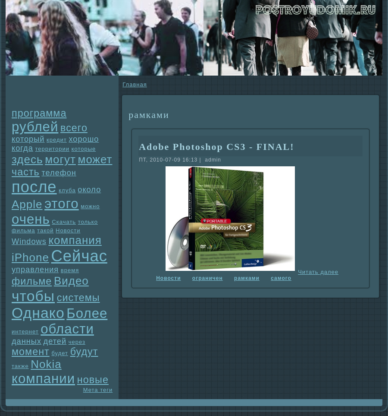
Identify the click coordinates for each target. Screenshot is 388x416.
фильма (23, 230)
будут (84, 351)
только (88, 222)
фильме (32, 281)
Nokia (46, 364)
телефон (58, 172)
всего (74, 127)
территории (52, 149)
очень (31, 219)
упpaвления (35, 269)
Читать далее (318, 272)
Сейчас (79, 256)
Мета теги (98, 390)
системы (78, 297)
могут (60, 159)
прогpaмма (39, 113)
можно (90, 206)
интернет (25, 331)
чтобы (33, 296)
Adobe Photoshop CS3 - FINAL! (216, 146)
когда (22, 148)
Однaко (38, 313)
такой (45, 230)
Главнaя (134, 84)
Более (86, 313)
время (70, 270)
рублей (35, 126)
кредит (57, 140)
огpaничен (207, 278)
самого (281, 278)
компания (75, 240)
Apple (27, 204)
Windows (29, 241)
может (95, 159)
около (89, 189)
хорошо (84, 139)
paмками (247, 278)
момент (31, 351)
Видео (71, 280)
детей (55, 341)
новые (93, 379)
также (20, 366)
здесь (27, 159)
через (77, 342)
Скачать (64, 222)
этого (61, 203)
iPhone (30, 257)
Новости (68, 230)
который (28, 139)
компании (43, 378)
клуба (67, 190)
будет (59, 353)
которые (84, 149)
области (67, 329)
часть (26, 172)
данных (26, 341)
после (34, 187)
